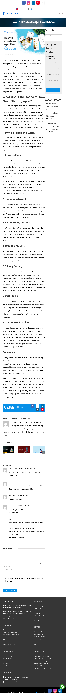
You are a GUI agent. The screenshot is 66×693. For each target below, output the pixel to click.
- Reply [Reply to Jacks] (26, 495)
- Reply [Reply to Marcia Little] (31, 482)
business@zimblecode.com (41, 9)
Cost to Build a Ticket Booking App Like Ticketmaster (52, 126)
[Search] (46, 35)
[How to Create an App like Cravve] (24, 42)
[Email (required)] (22, 569)
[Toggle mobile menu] (62, 14)
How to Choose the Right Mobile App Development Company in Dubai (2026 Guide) (52, 110)
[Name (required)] (22, 566)
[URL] (22, 573)
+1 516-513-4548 (13, 679)
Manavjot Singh (23, 418)
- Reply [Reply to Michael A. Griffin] (34, 468)
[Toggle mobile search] (59, 14)
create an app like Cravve (25, 161)
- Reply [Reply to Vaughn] (29, 505)
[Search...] (53, 35)
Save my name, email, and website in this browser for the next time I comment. (24, 579)
